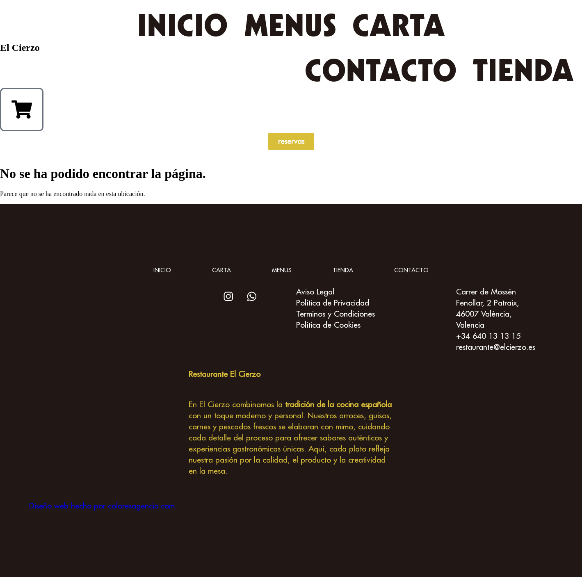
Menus (290, 25)
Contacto (380, 70)
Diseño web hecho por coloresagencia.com (102, 505)
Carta (398, 25)
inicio (182, 25)
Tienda (523, 70)
